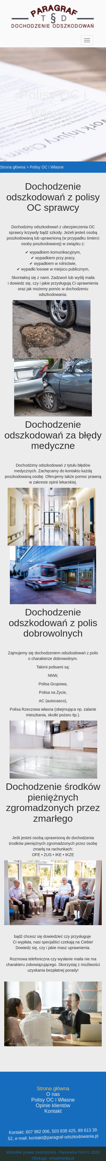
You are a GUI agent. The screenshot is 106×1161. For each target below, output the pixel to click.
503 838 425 (63, 1130)
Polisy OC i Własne (53, 1100)
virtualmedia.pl (61, 1158)
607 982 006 (38, 1132)
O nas (53, 1094)
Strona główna (53, 1088)
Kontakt (53, 1111)
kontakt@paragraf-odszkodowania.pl (63, 1137)
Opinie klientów (53, 1105)
